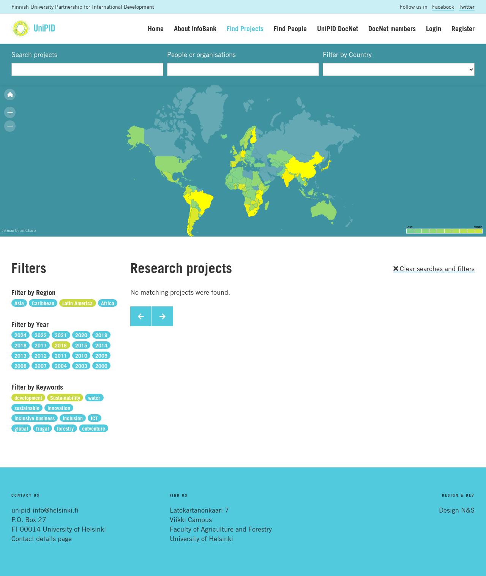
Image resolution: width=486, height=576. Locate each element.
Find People (290, 28)
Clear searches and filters (434, 268)
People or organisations (201, 54)
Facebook (443, 6)
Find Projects (245, 28)
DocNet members (392, 28)
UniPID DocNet (337, 28)
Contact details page (41, 538)
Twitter (467, 6)
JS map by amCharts (19, 230)
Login (433, 28)
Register (463, 28)
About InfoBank (195, 28)
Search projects (34, 54)
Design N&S (457, 510)
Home (156, 28)
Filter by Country (347, 54)
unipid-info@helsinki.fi (45, 510)
